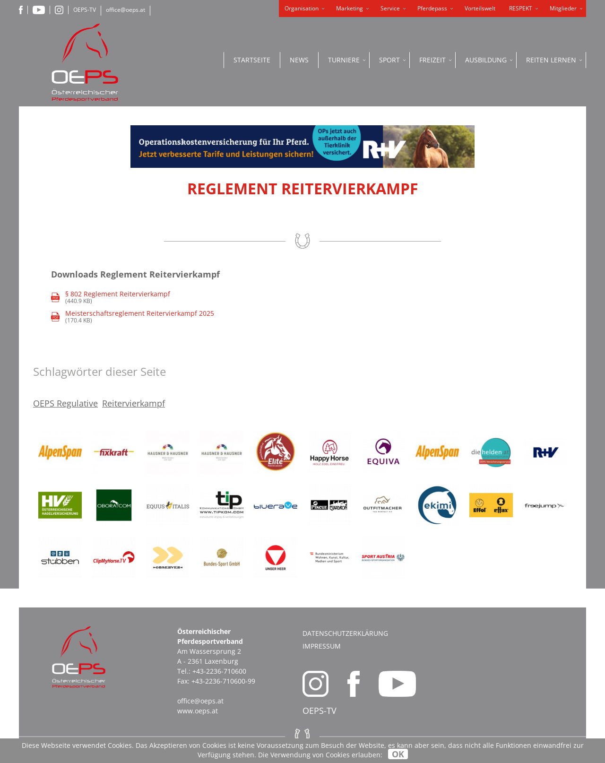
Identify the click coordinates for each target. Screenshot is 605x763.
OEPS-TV (84, 10)
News (299, 59)
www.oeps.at (197, 710)
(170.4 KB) (132, 317)
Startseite (251, 59)
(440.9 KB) (110, 297)
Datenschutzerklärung (345, 633)
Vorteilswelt (480, 8)
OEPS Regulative (65, 403)
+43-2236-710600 (219, 671)
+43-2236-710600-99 (223, 680)
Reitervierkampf (133, 403)
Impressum (321, 646)
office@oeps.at (125, 10)
